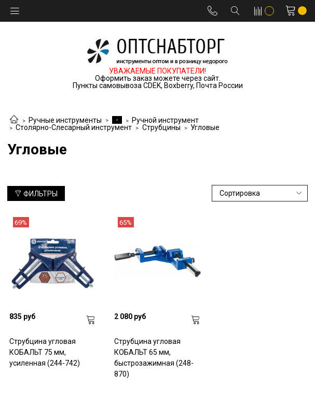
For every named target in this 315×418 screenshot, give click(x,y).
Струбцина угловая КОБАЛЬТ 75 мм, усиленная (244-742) (44, 352)
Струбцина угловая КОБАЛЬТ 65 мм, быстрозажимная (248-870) (154, 357)
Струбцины (161, 127)
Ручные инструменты (65, 120)
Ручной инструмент (165, 120)
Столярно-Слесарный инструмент (74, 127)
